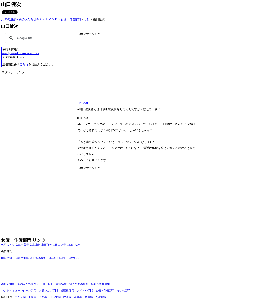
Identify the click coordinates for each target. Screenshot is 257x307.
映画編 (67, 297)
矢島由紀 (35, 244)
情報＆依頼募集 (100, 284)
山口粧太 (18, 258)
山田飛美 (46, 244)
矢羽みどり (8, 244)
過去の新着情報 (78, 284)
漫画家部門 (67, 290)
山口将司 (6, 258)
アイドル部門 (85, 290)
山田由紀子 (59, 244)
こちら (24, 64)
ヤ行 (87, 19)
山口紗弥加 (72, 258)
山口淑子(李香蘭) (34, 258)
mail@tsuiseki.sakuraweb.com (20, 53)
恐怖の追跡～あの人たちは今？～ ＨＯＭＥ (29, 19)
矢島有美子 (22, 244)
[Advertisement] (165, 68)
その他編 (101, 297)
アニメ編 (20, 297)
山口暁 (61, 258)
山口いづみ (73, 244)
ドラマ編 (55, 297)
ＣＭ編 (43, 297)
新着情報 (61, 284)
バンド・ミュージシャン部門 (18, 290)
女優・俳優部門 (71, 19)
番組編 (32, 297)
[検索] (35, 37)
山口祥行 (51, 258)
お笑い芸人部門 (48, 290)
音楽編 (89, 297)
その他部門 (124, 290)
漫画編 (78, 297)
